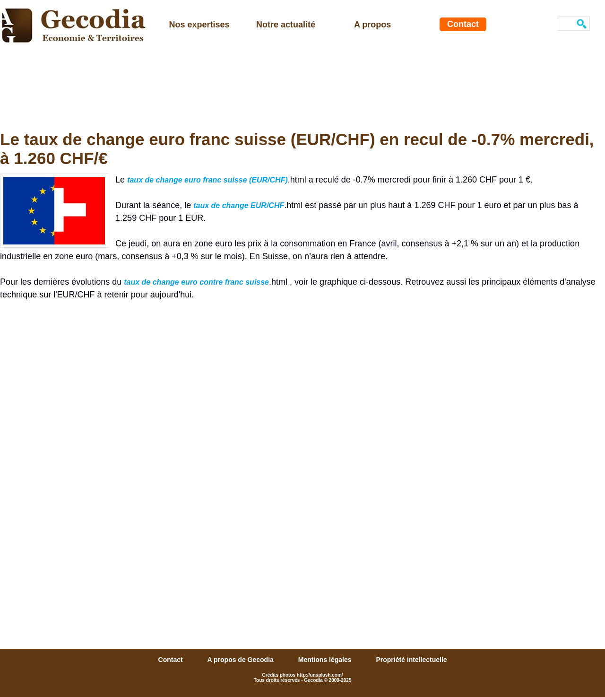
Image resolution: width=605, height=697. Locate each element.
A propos (372, 24)
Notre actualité (285, 24)
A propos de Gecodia (241, 659)
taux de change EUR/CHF (238, 205)
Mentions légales (326, 659)
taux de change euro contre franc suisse (196, 282)
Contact (463, 24)
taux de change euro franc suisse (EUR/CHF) (207, 180)
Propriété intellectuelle (411, 659)
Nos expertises (199, 24)
